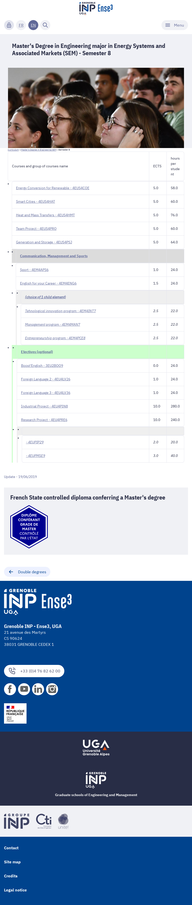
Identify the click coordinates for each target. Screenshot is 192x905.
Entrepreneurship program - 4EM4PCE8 (55, 338)
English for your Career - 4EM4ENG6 (48, 283)
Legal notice (15, 889)
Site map (12, 861)
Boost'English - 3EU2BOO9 (42, 365)
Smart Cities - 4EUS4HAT (35, 201)
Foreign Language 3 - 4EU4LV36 (45, 392)
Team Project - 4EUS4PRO (36, 228)
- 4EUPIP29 (35, 442)
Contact (11, 847)
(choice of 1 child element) (45, 297)
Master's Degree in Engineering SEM (38, 149)
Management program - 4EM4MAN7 (52, 324)
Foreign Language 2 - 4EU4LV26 (45, 379)
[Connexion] (9, 25)
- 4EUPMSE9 (35, 455)
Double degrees (27, 572)
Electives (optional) (37, 352)
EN (33, 25)
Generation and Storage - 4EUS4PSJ (44, 242)
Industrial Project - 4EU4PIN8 (44, 406)
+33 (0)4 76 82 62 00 (34, 671)
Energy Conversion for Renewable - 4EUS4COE (52, 188)
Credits (11, 875)
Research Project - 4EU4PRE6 (44, 419)
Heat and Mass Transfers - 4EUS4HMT (45, 215)
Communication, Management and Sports (54, 256)
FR (21, 25)
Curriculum (13, 149)
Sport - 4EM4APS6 (34, 269)
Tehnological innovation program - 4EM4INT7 (60, 311)
